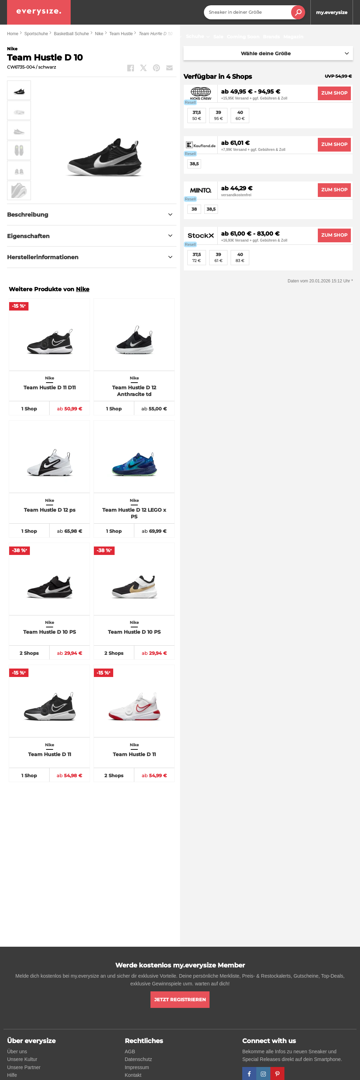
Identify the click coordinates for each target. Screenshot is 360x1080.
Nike (82, 289)
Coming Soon (243, 36)
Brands (271, 36)
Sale (218, 36)
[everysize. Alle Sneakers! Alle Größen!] (39, 12)
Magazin (293, 36)
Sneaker (170, 36)
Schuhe (199, 36)
